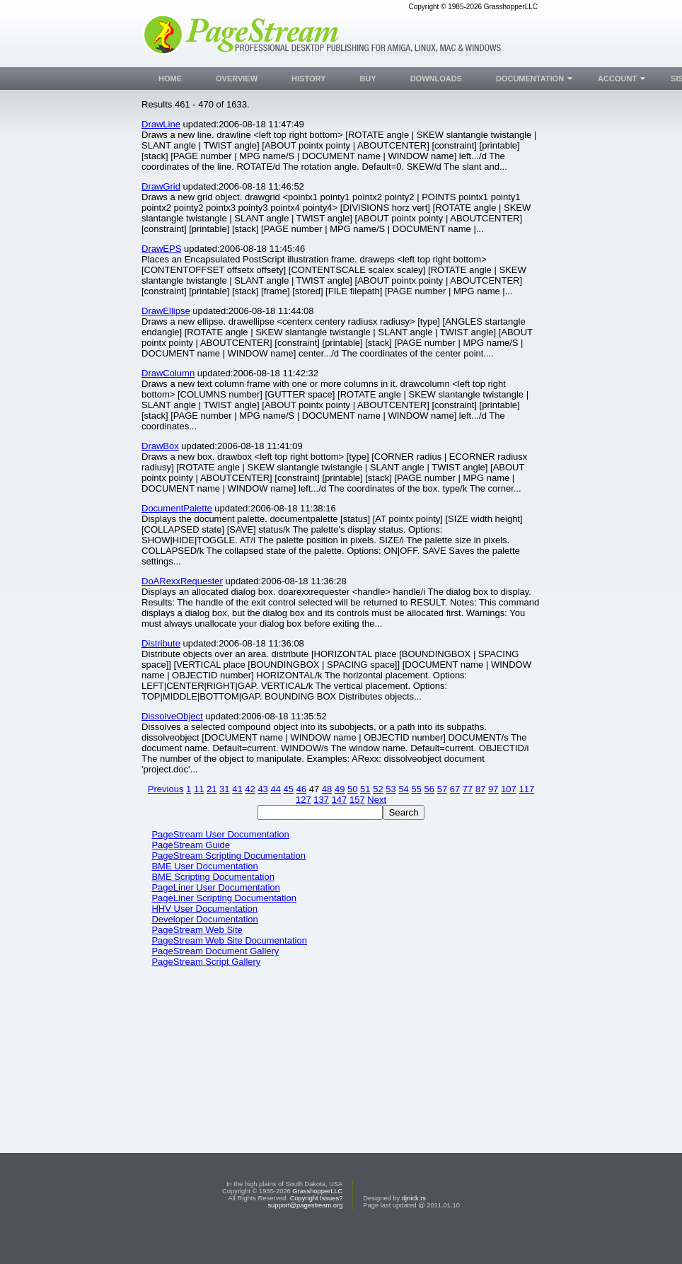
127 (303, 799)
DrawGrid (160, 186)
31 (224, 789)
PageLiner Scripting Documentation (223, 898)
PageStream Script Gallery (205, 961)
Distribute (160, 643)
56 (429, 789)
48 (327, 789)
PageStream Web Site (196, 929)
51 (365, 789)
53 (390, 789)
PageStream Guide (190, 845)
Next (376, 799)
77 (468, 789)
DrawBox (160, 446)
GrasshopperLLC (317, 1218)
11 (199, 789)
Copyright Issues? (316, 1225)
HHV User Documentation (204, 908)
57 (442, 789)
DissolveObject (172, 716)
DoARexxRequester (182, 581)
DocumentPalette (176, 508)
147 (339, 799)
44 (275, 789)
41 (237, 789)
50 (352, 789)
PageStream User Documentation (220, 834)
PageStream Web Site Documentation (228, 940)
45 (289, 789)
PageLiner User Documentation (215, 887)
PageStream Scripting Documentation (228, 855)
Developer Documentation (204, 919)
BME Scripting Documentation (212, 876)
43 (262, 789)
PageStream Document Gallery (215, 951)
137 (321, 799)
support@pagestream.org (304, 1232)
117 (526, 789)
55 (416, 789)
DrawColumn (168, 373)
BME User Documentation (204, 866)
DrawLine (160, 124)
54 (403, 789)
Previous (166, 789)
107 (508, 789)
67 (455, 789)
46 (301, 789)
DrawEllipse (165, 311)
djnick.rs (414, 1225)
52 (378, 789)
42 (250, 789)
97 (493, 789)
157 (357, 799)
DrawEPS (161, 248)
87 (480, 789)
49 (340, 789)
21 (211, 789)
